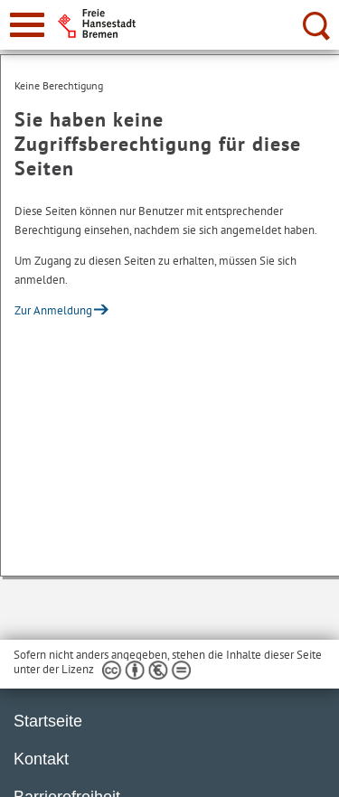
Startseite (48, 721)
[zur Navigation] (27, 25)
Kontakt (41, 759)
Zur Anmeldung (53, 310)
